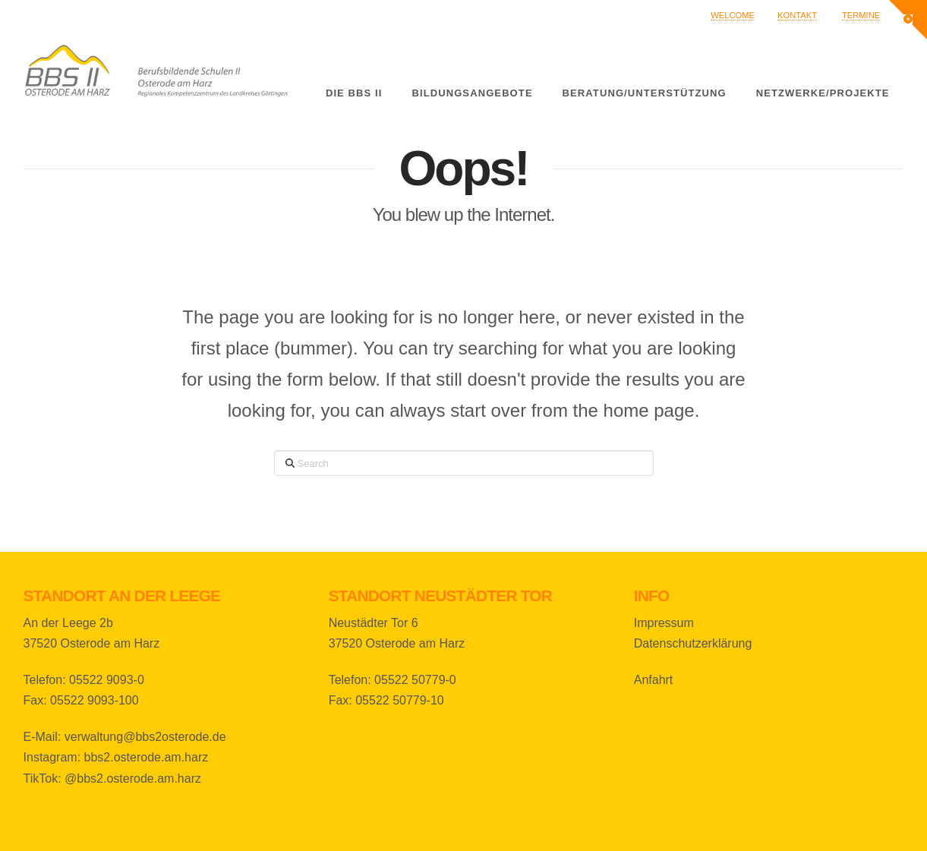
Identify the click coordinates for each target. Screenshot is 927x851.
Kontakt (797, 15)
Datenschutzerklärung (693, 643)
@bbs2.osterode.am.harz (133, 778)
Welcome (733, 15)
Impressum (664, 622)
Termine (861, 15)
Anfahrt (653, 679)
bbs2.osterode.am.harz (146, 757)
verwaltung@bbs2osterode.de (145, 736)
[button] (908, 19)
